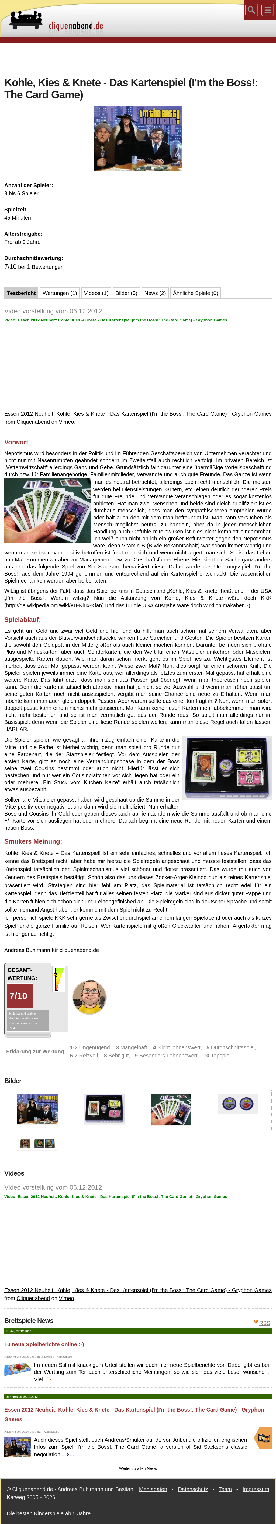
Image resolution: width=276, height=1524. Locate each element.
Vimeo (66, 422)
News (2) (155, 293)
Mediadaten (153, 1489)
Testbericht (21, 293)
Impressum (256, 1489)
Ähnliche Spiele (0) (195, 293)
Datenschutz (193, 1489)
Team (225, 1489)
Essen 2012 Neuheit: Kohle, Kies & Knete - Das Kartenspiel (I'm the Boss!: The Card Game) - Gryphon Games (138, 414)
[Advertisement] (138, 59)
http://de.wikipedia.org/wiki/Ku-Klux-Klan (54, 605)
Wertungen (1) (60, 293)
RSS (264, 1323)
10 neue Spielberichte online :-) (44, 1344)
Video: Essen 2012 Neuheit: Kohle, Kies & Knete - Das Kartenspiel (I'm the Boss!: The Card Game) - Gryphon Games (115, 320)
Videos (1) (96, 293)
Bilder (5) (126, 293)
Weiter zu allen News (138, 1468)
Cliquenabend (33, 422)
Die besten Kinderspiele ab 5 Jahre (49, 1513)
